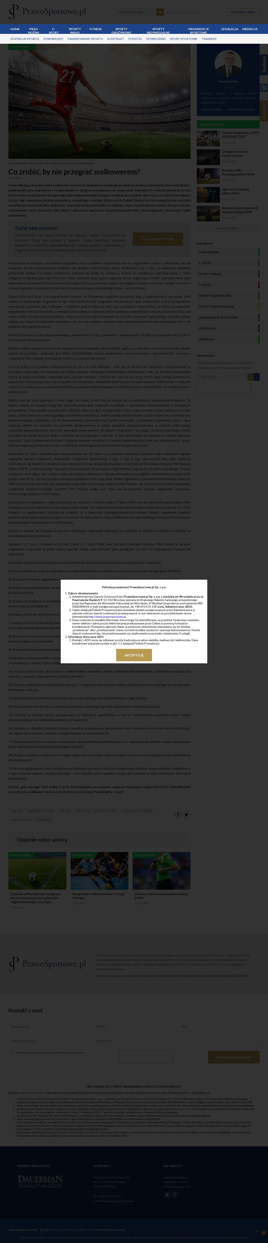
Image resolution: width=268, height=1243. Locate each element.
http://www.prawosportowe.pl (107, 616)
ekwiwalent (53, 39)
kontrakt (115, 39)
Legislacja (229, 29)
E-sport (54, 30)
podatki (135, 39)
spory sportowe (183, 39)
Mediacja (250, 29)
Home (15, 29)
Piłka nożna (33, 30)
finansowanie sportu (85, 39)
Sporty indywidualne (158, 30)
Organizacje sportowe (198, 30)
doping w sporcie (24, 39)
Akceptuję (134, 655)
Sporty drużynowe (121, 30)
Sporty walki (75, 30)
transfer (209, 39)
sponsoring (156, 39)
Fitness (96, 29)
